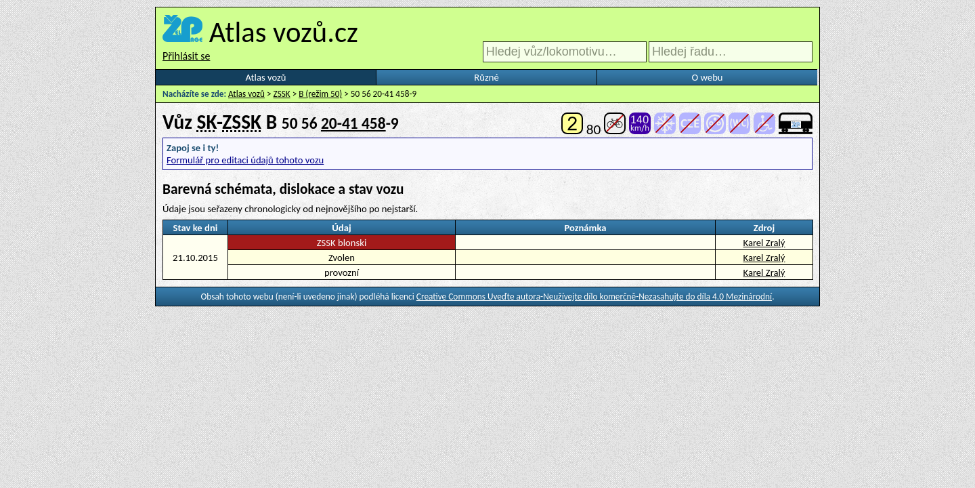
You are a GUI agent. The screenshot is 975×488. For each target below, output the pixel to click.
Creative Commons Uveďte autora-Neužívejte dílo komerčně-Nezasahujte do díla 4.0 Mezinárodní (594, 296)
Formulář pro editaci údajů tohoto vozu (245, 160)
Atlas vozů (266, 77)
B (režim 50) (320, 94)
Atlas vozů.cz (283, 31)
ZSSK (282, 94)
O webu (706, 77)
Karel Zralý (764, 243)
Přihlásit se (186, 55)
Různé (486, 77)
